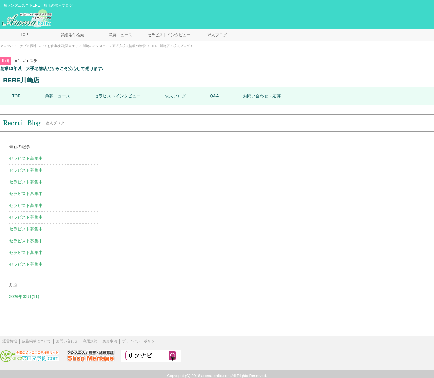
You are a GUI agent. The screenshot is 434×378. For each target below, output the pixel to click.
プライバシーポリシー (140, 341)
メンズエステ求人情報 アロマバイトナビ (27, 18)
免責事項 (109, 341)
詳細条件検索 (72, 35)
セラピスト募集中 (26, 158)
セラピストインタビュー (168, 35)
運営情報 (9, 341)
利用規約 (90, 341)
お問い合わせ (67, 341)
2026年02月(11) (24, 296)
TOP (24, 34)
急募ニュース (120, 35)
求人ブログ (217, 35)
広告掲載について (36, 341)
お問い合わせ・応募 (262, 96)
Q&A (214, 96)
